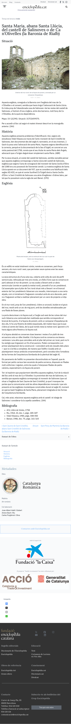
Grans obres (6, 674)
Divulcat (43, 2)
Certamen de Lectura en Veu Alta (40, 655)
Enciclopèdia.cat (38, 670)
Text (33, 651)
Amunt (35, 426)
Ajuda (4, 5)
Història (6, 454)
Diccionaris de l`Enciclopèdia (14, 651)
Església (6, 456)
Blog (10, 2)
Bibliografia (7, 458)
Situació (6, 451)
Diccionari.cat (52, 2)
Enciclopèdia (7, 654)
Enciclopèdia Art (8, 670)
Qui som (4, 2)
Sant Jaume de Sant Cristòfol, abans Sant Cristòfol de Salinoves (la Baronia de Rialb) (16, 429)
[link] (35, 437)
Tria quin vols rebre (46, 707)
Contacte (17, 2)
